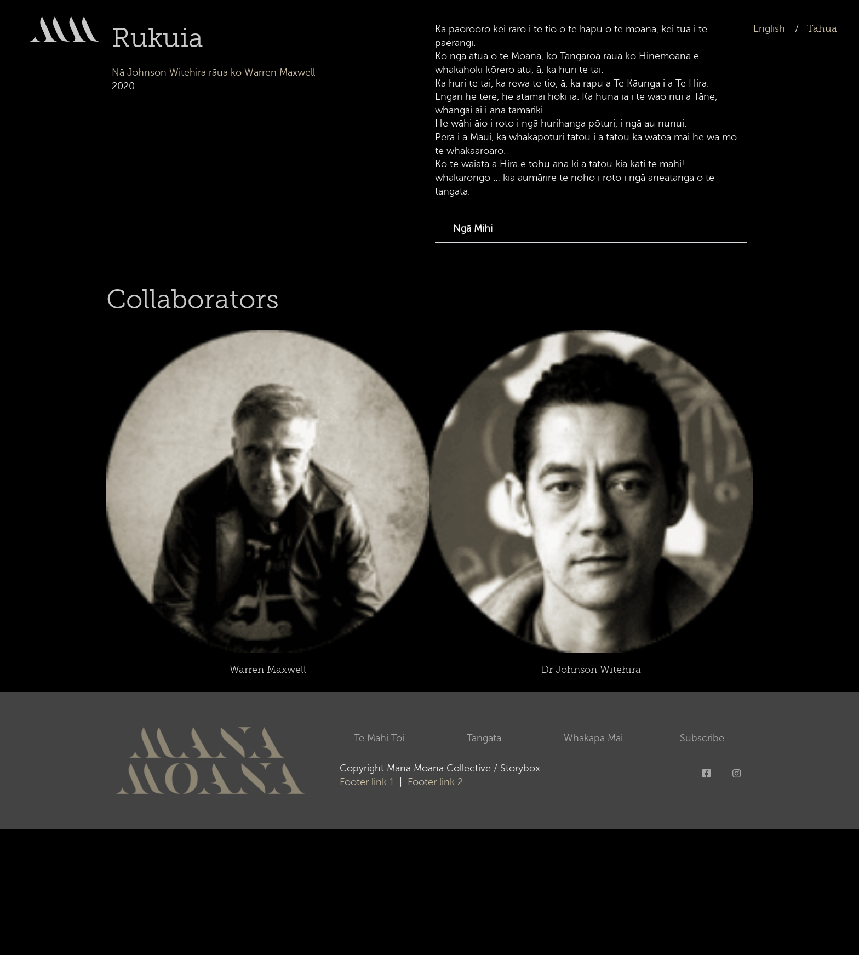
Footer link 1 (367, 781)
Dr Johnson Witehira (591, 669)
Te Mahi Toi (382, 738)
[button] (591, 229)
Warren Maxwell (268, 669)
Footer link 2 (434, 781)
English (769, 28)
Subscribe (702, 738)
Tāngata (487, 738)
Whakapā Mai (593, 738)
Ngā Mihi (473, 228)
